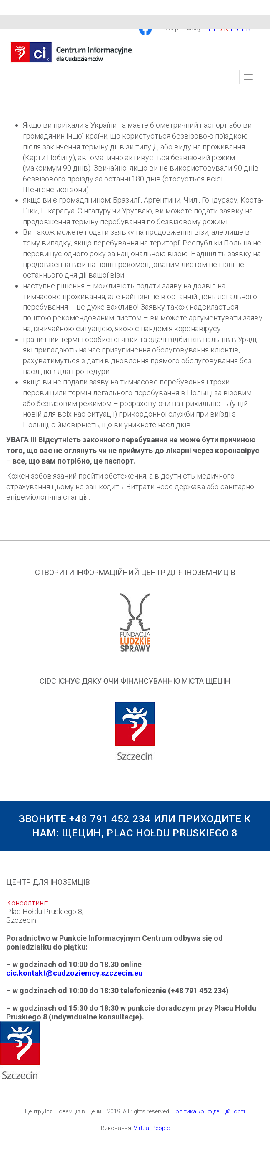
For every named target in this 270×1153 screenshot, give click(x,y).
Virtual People (152, 1128)
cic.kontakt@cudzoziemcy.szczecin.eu (74, 973)
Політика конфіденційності (208, 1111)
